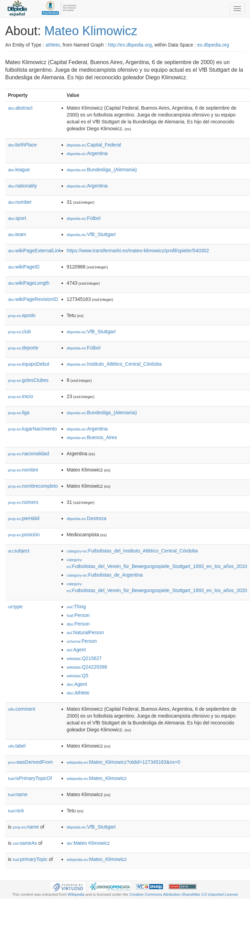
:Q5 (77, 675)
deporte (23, 348)
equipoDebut (28, 364)
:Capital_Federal (94, 145)
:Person (78, 615)
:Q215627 (84, 658)
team (17, 234)
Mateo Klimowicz (90, 31)
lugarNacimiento (32, 429)
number (20, 202)
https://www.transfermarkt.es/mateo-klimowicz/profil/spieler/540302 (138, 250)
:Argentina (87, 153)
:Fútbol (83, 218)
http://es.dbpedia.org (130, 45)
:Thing (76, 606)
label (16, 746)
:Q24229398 (87, 667)
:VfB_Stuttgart (91, 234)
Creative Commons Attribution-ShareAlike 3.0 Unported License (183, 894)
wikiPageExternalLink (34, 250)
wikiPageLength (29, 283)
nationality (22, 186)
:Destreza (86, 518)
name (18, 794)
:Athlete (78, 693)
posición (24, 534)
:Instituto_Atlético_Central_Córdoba (114, 364)
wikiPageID (24, 267)
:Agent (76, 649)
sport (17, 218)
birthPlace (22, 145)
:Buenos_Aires (92, 437)
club (19, 331)
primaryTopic (30, 859)
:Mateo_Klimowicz (97, 778)
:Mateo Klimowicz (88, 843)
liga (19, 412)
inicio (20, 396)
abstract (20, 108)
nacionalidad (28, 453)
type (15, 606)
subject (18, 551)
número (23, 502)
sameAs (25, 843)
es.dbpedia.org (213, 45)
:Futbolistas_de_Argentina (105, 575)
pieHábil (24, 518)
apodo (21, 315)
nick (16, 810)
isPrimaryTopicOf (30, 778)
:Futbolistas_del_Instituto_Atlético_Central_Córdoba (132, 551)
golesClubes (28, 380)
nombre (23, 470)
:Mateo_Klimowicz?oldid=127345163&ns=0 (123, 762)
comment (21, 709)
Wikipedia (76, 894)
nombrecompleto (33, 486)
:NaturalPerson (85, 632)
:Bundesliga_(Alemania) (102, 169)
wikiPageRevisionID (33, 299)
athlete (52, 45)
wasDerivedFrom (30, 762)
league (19, 169)
